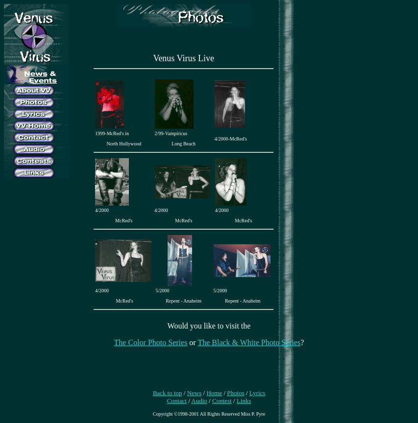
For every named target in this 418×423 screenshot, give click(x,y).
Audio (199, 400)
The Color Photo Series (151, 342)
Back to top (167, 393)
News (194, 393)
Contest (222, 400)
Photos (235, 393)
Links (244, 400)
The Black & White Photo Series (248, 342)
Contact (177, 400)
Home (214, 393)
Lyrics (257, 393)
